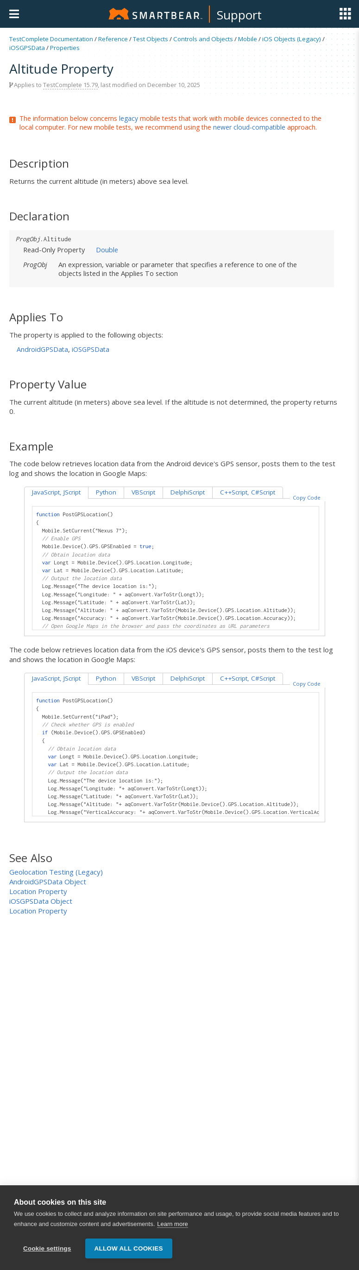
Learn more (172, 1224)
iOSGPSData (27, 48)
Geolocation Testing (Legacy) (56, 871)
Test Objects (150, 39)
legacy (128, 118)
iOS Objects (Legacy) (291, 39)
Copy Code (307, 497)
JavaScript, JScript (56, 492)
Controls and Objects (203, 39)
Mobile (247, 39)
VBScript (143, 492)
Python (106, 492)
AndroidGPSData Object (47, 881)
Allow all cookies (128, 1248)
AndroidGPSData (42, 349)
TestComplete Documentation (51, 39)
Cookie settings (47, 1248)
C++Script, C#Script (247, 492)
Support (239, 14)
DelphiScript (187, 492)
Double (107, 249)
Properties (65, 48)
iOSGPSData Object (40, 901)
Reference (113, 39)
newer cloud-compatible (249, 127)
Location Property (38, 891)
